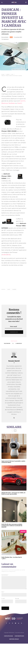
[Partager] (7, 343)
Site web (17, 600)
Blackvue (4, 103)
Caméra (14, 289)
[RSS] (21, 625)
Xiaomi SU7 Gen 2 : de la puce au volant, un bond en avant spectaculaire (13, 493)
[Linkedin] (18, 625)
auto (9, 289)
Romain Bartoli (4, 37)
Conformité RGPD (19, 638)
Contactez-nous (8, 638)
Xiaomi (19, 103)
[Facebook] (6, 625)
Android (4, 254)
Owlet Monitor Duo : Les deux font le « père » (11, 558)
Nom (2, 594)
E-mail (3, 600)
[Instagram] (12, 625)
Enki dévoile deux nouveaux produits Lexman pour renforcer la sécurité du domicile (11, 526)
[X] (9, 625)
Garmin (22, 101)
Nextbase (11, 103)
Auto (11, 37)
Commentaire (4, 574)
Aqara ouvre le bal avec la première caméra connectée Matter (13, 461)
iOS (9, 254)
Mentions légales (14, 641)
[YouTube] (15, 625)
